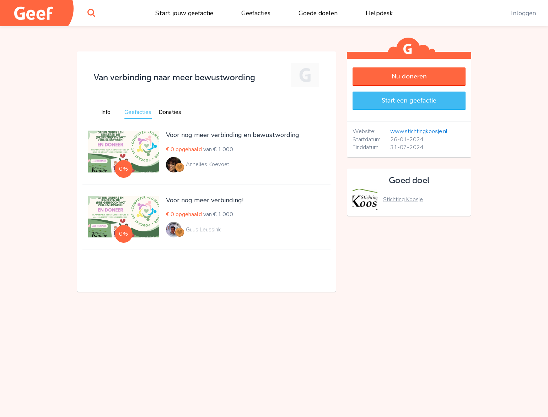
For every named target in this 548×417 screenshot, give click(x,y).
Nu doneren (409, 76)
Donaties (170, 112)
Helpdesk (379, 13)
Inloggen (523, 13)
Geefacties (255, 13)
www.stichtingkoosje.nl (418, 131)
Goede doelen (318, 13)
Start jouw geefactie (184, 13)
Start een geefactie (409, 100)
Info (106, 112)
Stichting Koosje (403, 199)
